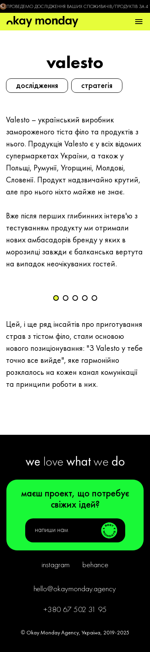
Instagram (56, 564)
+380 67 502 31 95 (75, 609)
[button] (139, 21)
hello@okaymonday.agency (75, 588)
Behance (95, 564)
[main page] (42, 21)
